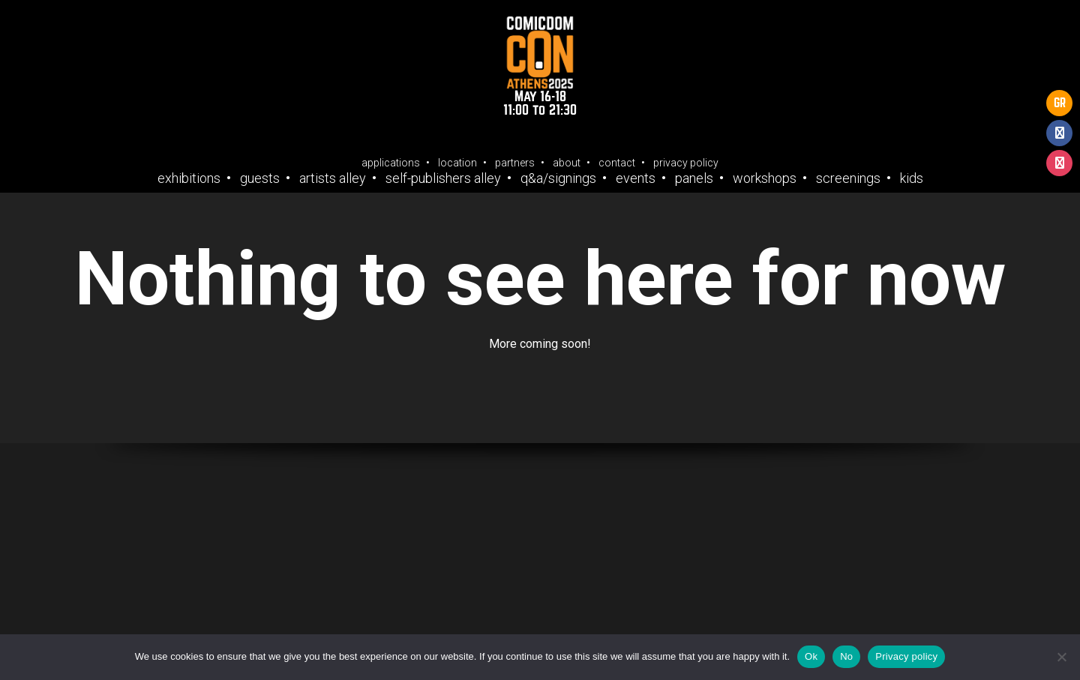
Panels (694, 178)
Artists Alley (332, 178)
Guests (260, 178)
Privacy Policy (685, 162)
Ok (811, 656)
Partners (515, 162)
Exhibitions (189, 178)
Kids (911, 178)
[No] (1061, 656)
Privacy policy (906, 656)
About (566, 162)
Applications (391, 162)
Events (636, 178)
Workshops (764, 178)
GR (1060, 103)
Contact (616, 162)
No (846, 656)
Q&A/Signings (558, 178)
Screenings (848, 178)
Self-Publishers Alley (443, 178)
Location (457, 162)
